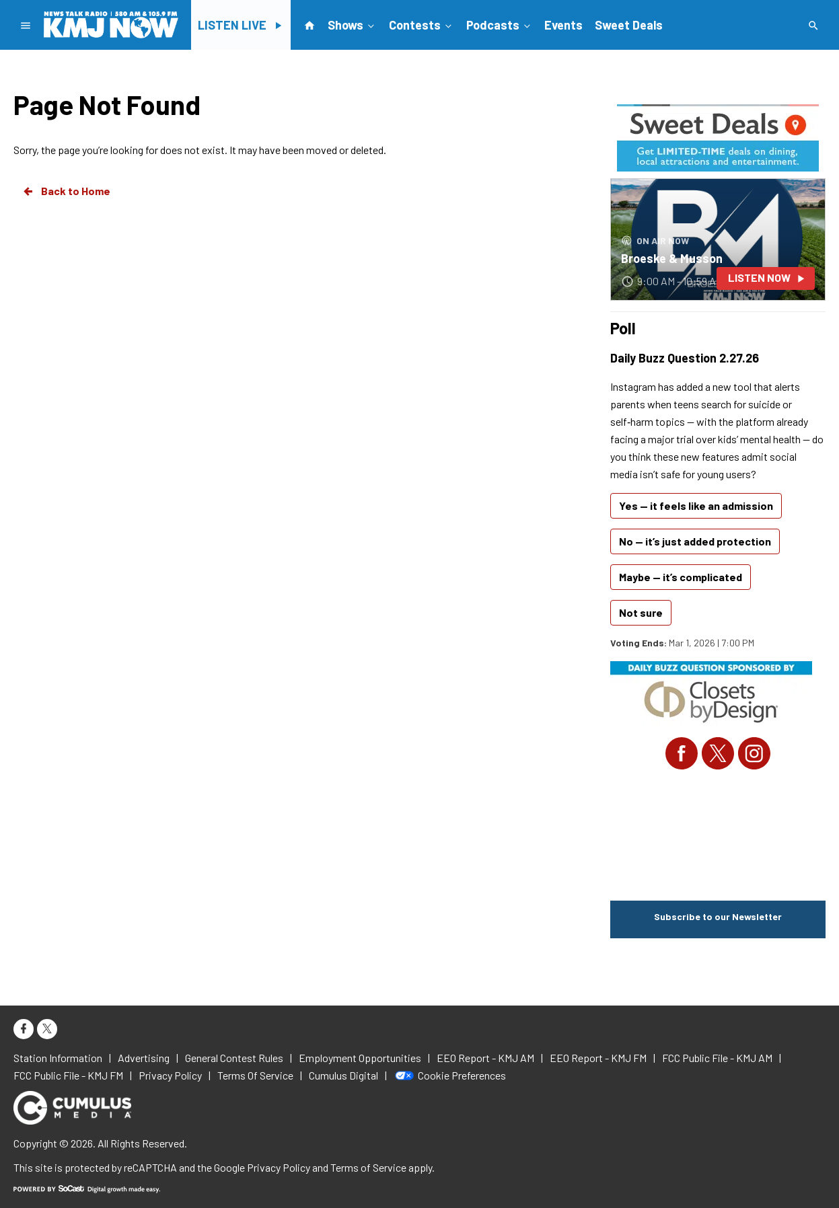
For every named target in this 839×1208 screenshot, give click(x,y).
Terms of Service (368, 1167)
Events (563, 24)
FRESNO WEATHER (718, 833)
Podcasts (499, 24)
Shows (352, 24)
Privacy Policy (278, 1167)
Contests (421, 24)
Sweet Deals (629, 24)
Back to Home (66, 191)
